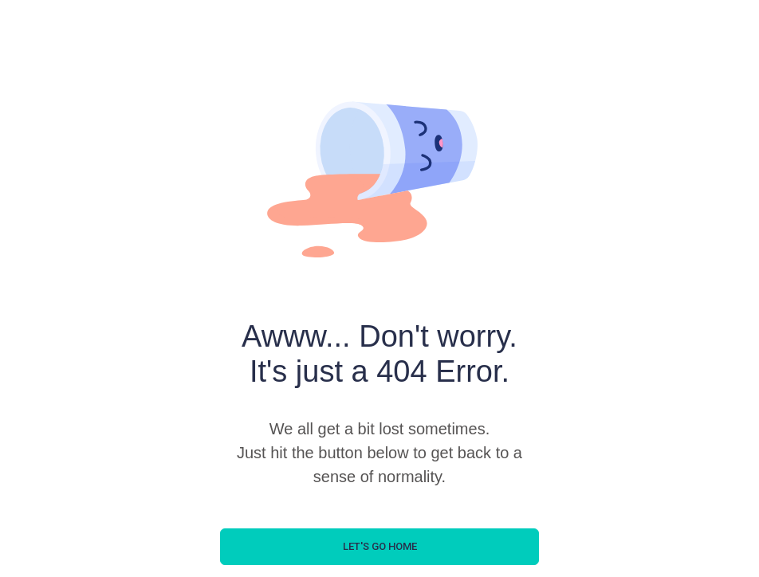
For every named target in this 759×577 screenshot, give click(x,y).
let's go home (380, 546)
